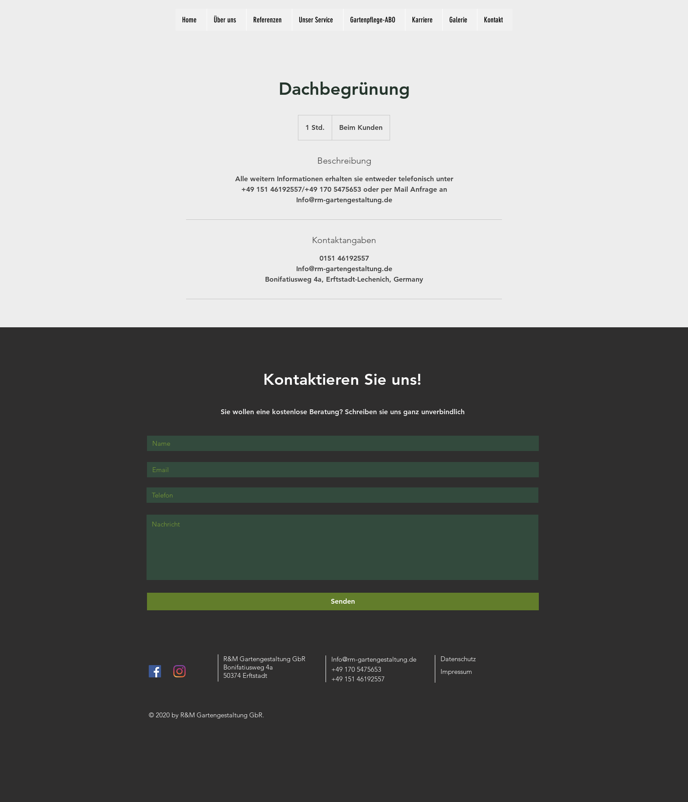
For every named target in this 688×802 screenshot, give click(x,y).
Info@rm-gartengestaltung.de (373, 659)
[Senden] (343, 601)
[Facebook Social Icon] (155, 671)
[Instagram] (179, 671)
